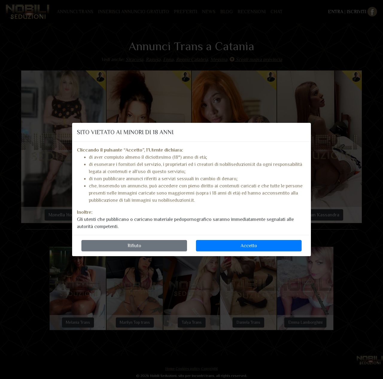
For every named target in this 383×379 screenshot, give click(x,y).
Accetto (249, 245)
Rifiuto (134, 245)
